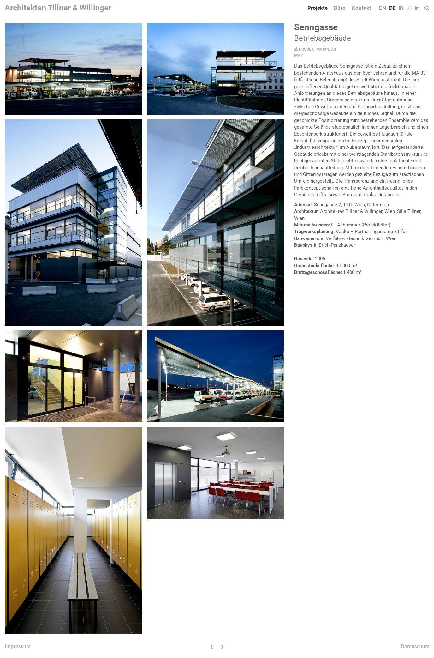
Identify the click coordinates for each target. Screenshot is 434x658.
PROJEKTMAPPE (312, 49)
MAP (298, 55)
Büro (340, 8)
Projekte (317, 8)
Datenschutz (415, 646)
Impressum (18, 646)
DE (392, 8)
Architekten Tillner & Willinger (58, 7)
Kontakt (361, 8)
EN (382, 8)
